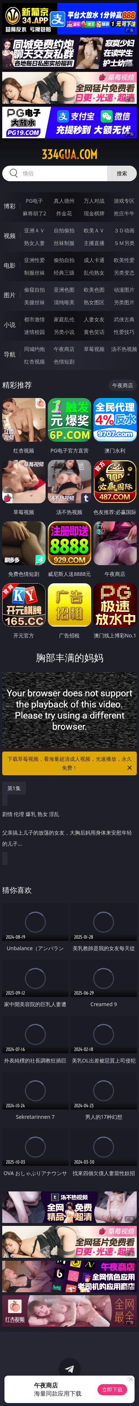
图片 (10, 295)
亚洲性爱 (34, 259)
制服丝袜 (34, 272)
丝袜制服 (64, 242)
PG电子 (34, 200)
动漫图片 (124, 289)
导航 (10, 354)
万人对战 (94, 200)
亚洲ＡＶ (34, 230)
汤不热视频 (124, 348)
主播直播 (94, 242)
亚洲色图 (64, 289)
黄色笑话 (94, 331)
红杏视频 (34, 361)
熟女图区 (94, 302)
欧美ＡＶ (94, 230)
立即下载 (112, 1389)
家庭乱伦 (64, 319)
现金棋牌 (94, 213)
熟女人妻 (34, 242)
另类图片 (124, 302)
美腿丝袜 (34, 302)
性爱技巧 (124, 331)
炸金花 (64, 213)
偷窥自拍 (34, 289)
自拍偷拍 (64, 230)
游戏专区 (124, 200)
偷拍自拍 (64, 259)
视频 (10, 236)
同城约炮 (34, 348)
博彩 (10, 206)
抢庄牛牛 (124, 213)
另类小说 (64, 331)
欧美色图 (94, 289)
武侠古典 (124, 319)
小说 (10, 325)
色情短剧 (64, 361)
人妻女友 (94, 319)
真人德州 (64, 200)
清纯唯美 (64, 302)
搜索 (122, 173)
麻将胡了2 (34, 213)
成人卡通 (94, 259)
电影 (10, 265)
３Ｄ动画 (124, 230)
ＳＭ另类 (124, 242)
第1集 (14, 788)
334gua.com (69, 154)
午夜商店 (64, 348)
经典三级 (64, 272)
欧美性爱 (124, 259)
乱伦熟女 (94, 272)
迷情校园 (34, 331)
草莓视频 (94, 348)
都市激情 (34, 319)
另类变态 (124, 272)
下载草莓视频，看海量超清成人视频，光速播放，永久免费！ (70, 763)
